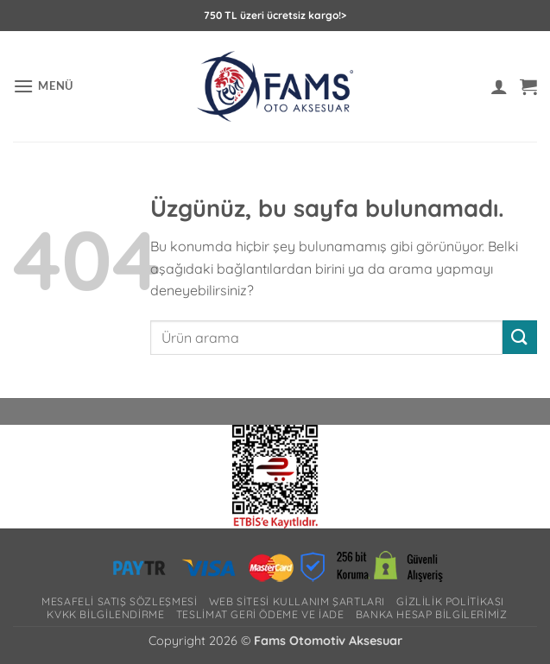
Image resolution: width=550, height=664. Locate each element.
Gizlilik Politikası (450, 601)
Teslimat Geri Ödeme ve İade (260, 614)
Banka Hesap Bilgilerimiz (432, 614)
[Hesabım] (499, 86)
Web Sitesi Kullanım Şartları (297, 601)
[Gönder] (520, 337)
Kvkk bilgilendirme (105, 614)
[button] (43, 86)
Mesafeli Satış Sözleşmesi (119, 601)
